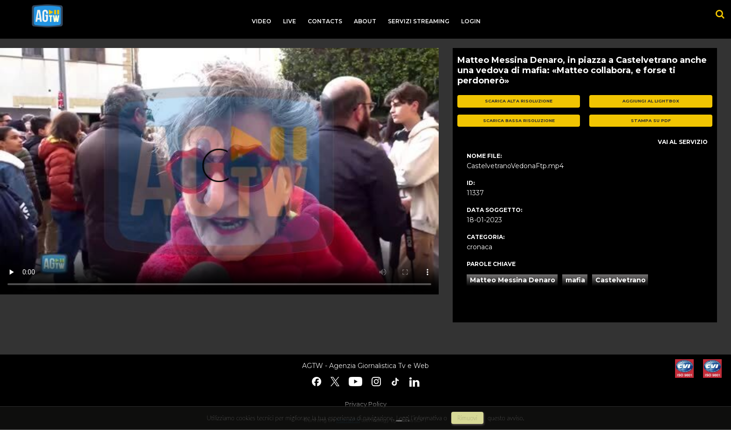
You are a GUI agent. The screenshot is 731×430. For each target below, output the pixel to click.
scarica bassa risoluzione (519, 120)
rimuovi (467, 418)
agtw (47, 15)
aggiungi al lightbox (650, 100)
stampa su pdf (651, 120)
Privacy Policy (365, 404)
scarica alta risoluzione (518, 100)
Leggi (402, 418)
